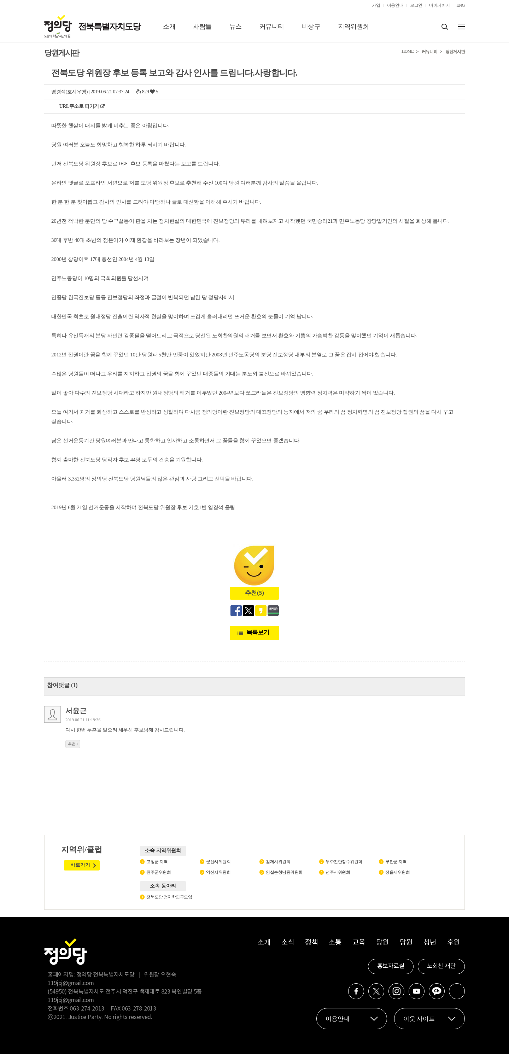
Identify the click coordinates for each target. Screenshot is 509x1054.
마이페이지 (439, 5)
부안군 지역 (395, 861)
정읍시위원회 (397, 872)
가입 (376, 5)
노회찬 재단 (441, 966)
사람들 (202, 26)
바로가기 (80, 865)
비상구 (311, 26)
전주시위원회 (338, 872)
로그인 (416, 5)
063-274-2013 (87, 1009)
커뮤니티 (271, 26)
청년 (429, 943)
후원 (453, 943)
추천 (73, 744)
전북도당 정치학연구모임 (169, 897)
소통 (335, 943)
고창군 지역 (157, 861)
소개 (169, 26)
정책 (311, 943)
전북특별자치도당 (109, 26)
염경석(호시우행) (69, 91)
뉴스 (235, 26)
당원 (382, 943)
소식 (287, 943)
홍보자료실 (391, 966)
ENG (460, 5)
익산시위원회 (218, 872)
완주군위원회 (158, 872)
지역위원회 (353, 26)
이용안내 (395, 5)
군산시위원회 (218, 861)
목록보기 (257, 632)
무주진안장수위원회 (344, 861)
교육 (358, 943)
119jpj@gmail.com (71, 983)
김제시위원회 (278, 861)
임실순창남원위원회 (284, 872)
